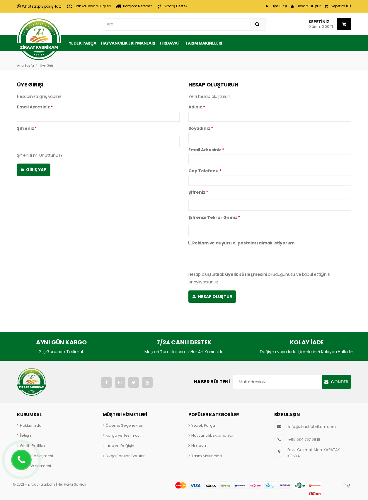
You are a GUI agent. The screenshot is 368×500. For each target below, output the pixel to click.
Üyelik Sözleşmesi (36, 456)
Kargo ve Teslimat (122, 435)
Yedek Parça (82, 43)
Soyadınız (200, 128)
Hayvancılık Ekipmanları (128, 43)
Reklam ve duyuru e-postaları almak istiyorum (241, 243)
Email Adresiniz (35, 107)
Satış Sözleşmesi (35, 466)
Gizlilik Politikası (33, 445)
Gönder (339, 382)
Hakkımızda (31, 425)
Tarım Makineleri (203, 43)
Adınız (196, 107)
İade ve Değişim (120, 445)
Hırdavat (170, 43)
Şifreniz (27, 128)
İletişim (26, 435)
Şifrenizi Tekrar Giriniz (214, 217)
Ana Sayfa (25, 65)
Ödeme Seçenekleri (124, 425)
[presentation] (232, 259)
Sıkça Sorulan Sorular (125, 456)
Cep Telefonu (204, 171)
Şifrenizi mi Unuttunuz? (39, 155)
